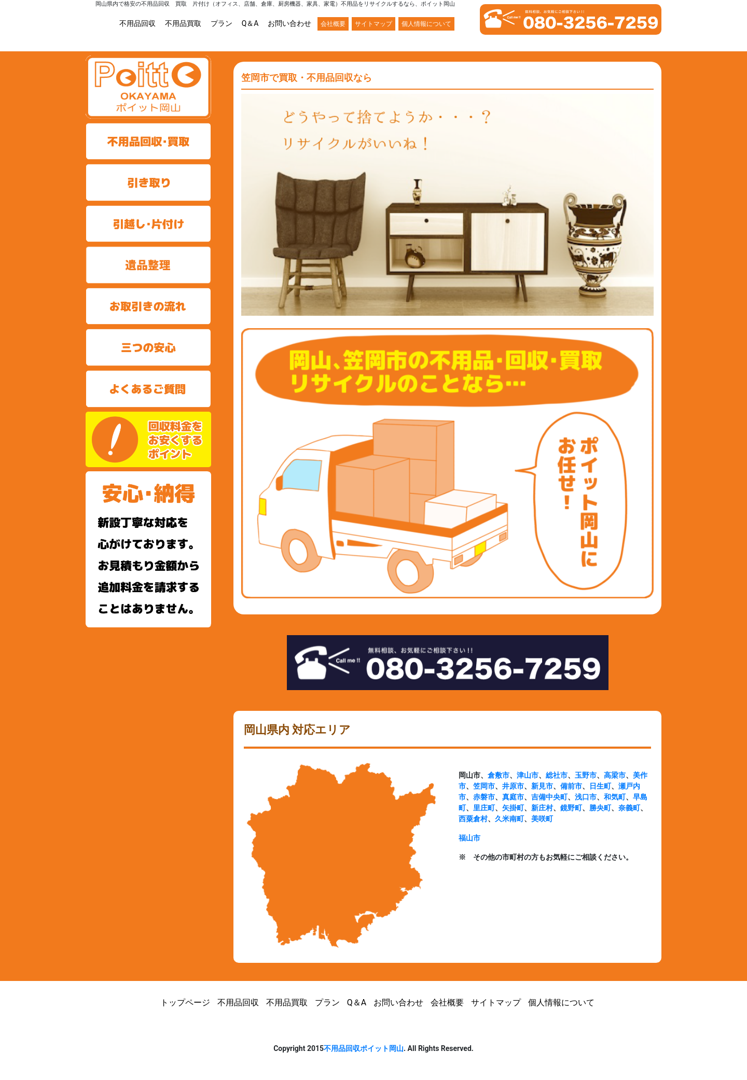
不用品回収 (137, 23)
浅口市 (586, 797)
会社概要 (333, 23)
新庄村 (542, 808)
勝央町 (600, 808)
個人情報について (426, 23)
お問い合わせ (289, 23)
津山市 (527, 775)
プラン (221, 23)
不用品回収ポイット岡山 (364, 1048)
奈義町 (629, 808)
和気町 (615, 797)
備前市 (571, 786)
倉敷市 (498, 775)
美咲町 (542, 819)
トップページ (185, 1002)
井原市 (513, 786)
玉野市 (586, 775)
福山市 (469, 838)
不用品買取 (183, 23)
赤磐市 (484, 797)
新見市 (542, 786)
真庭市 (513, 797)
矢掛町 (513, 808)
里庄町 (484, 808)
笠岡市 (484, 786)
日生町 (600, 786)
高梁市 (615, 775)
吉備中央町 (549, 797)
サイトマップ (373, 23)
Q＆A (250, 23)
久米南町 (509, 819)
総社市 (557, 775)
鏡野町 (571, 808)
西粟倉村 (473, 819)
